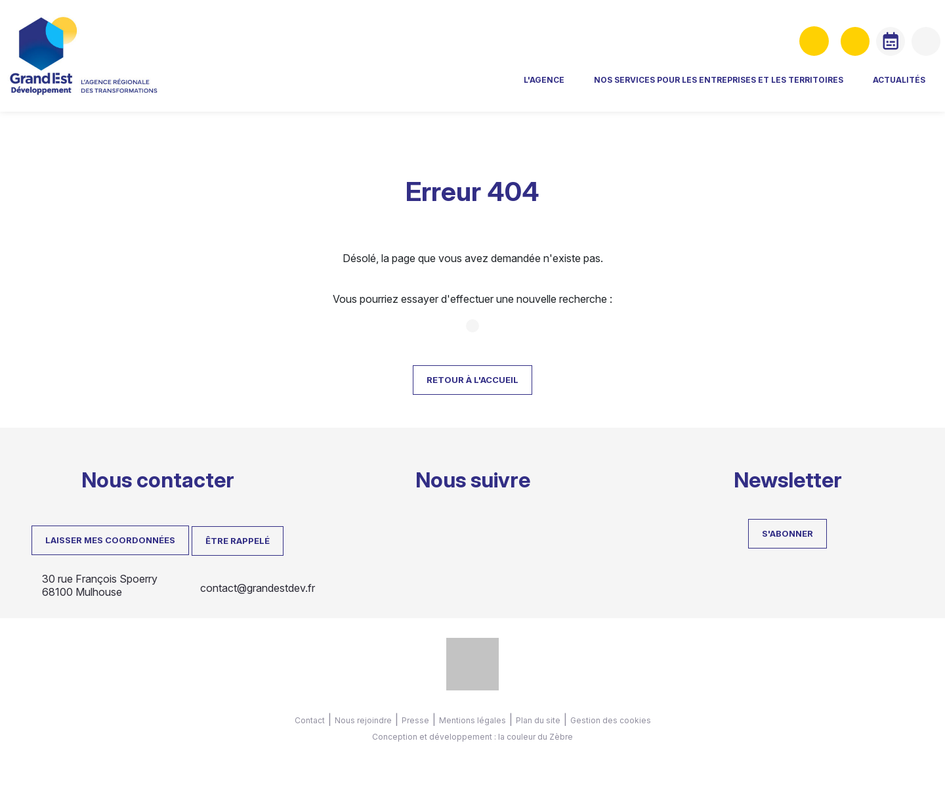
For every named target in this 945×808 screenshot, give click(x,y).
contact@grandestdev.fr (257, 588)
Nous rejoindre (363, 720)
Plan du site (538, 720)
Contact (310, 720)
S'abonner (787, 533)
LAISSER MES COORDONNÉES (110, 540)
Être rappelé (237, 540)
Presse (415, 720)
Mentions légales (472, 720)
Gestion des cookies (610, 720)
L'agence (424, 89)
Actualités (779, 89)
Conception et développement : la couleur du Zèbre (472, 737)
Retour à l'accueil (472, 379)
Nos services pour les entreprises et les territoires (599, 89)
